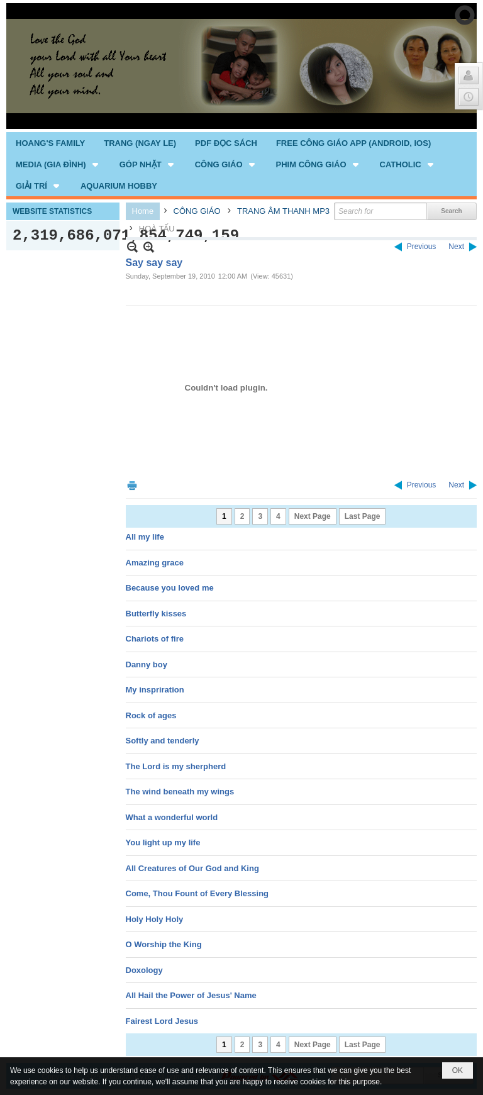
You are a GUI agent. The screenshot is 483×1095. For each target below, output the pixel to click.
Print (132, 485)
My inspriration (155, 689)
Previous (421, 246)
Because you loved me (170, 587)
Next (456, 246)
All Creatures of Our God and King (192, 868)
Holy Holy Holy (155, 919)
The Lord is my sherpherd (176, 766)
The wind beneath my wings (180, 791)
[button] (58, 164)
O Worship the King (164, 944)
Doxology (144, 970)
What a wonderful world (172, 817)
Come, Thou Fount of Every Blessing (197, 893)
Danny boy (146, 664)
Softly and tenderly (162, 740)
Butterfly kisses (156, 613)
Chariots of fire (155, 638)
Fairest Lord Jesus (162, 1021)
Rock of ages (151, 715)
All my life (145, 537)
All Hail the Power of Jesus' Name (191, 995)
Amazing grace (155, 562)
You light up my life (163, 842)
